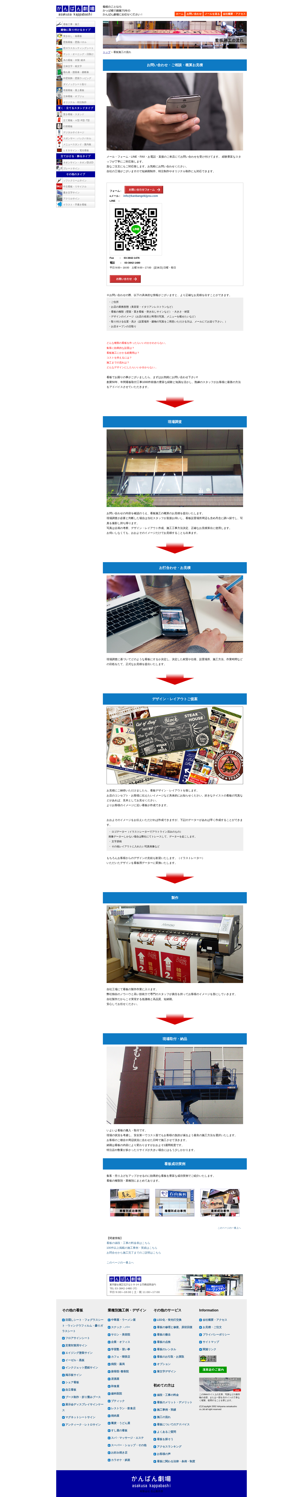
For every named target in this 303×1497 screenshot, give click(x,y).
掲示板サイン (73, 1375)
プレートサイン (71, 168)
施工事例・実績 (166, 1409)
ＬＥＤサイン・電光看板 (76, 150)
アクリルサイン (71, 198)
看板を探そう (165, 1439)
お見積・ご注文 (212, 1327)
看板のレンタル (166, 1349)
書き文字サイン (71, 192)
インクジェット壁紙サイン (81, 1367)
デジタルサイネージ (73, 132)
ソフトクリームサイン (75, 180)
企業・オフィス (120, 1342)
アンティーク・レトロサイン (83, 1424)
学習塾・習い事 (120, 1349)
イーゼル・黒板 (74, 1360)
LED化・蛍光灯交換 (169, 1320)
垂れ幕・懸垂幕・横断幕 (76, 72)
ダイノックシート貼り (75, 84)
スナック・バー (120, 1327)
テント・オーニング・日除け (78, 54)
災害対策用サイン (76, 1345)
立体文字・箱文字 (72, 66)
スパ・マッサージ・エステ (127, 1438)
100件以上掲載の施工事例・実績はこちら (132, 1247)
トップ (106, 52)
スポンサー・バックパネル (77, 138)
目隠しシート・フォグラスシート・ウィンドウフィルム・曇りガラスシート (83, 1325)
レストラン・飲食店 (123, 1408)
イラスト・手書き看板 (75, 204)
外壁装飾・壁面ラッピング (77, 78)
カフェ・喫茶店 (120, 1356)
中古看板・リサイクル (75, 186)
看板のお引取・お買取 (170, 1356)
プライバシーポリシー (216, 1334)
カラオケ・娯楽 (120, 1460)
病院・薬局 (118, 1364)
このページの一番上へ (229, 1228)
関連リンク (209, 1349)
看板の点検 (164, 1342)
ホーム (179, 13)
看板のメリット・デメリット (174, 1402)
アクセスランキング (169, 1446)
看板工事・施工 (71, 24)
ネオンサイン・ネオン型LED (78, 162)
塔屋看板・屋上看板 (73, 90)
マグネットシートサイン (80, 1417)
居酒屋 (115, 1379)
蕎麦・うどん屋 (120, 1423)
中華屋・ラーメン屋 (123, 1320)
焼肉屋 (115, 1415)
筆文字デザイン (166, 1371)
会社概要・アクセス (234, 13)
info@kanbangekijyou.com (140, 195)
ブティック (118, 1401)
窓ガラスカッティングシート (78, 48)
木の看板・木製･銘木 (74, 60)
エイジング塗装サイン (79, 1353)
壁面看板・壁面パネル (75, 42)
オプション (164, 1364)
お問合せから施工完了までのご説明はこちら (134, 1252)
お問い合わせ (194, 13)
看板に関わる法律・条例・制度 (176, 1461)
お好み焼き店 (119, 1452)
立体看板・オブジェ (73, 96)
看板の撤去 (164, 1334)
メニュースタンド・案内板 (77, 144)
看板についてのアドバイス (173, 1424)
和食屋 (115, 1386)
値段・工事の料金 (168, 1394)
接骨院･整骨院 (120, 1371)
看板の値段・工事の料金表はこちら (128, 1242)
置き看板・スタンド (73, 114)
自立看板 (70, 1389)
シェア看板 (72, 1382)
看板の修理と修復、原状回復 (174, 1327)
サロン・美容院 (120, 1334)
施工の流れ (164, 1417)
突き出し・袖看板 (72, 36)
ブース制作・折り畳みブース (83, 1397)
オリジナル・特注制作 (75, 102)
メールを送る (212, 13)
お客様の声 (164, 1453)
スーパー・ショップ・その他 (128, 1445)
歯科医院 (116, 1393)
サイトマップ (211, 1342)
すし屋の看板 (119, 1430)
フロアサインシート (77, 1338)
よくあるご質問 (166, 1431)
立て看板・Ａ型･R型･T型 (76, 120)
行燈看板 (68, 126)
